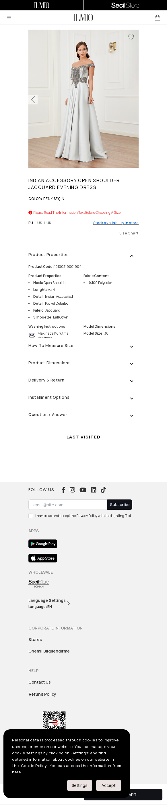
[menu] (9, 17)
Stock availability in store (116, 223)
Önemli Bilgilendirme (49, 651)
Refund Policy (42, 694)
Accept (109, 785)
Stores (35, 639)
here (16, 772)
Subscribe (120, 504)
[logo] (83, 17)
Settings (80, 785)
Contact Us (39, 682)
